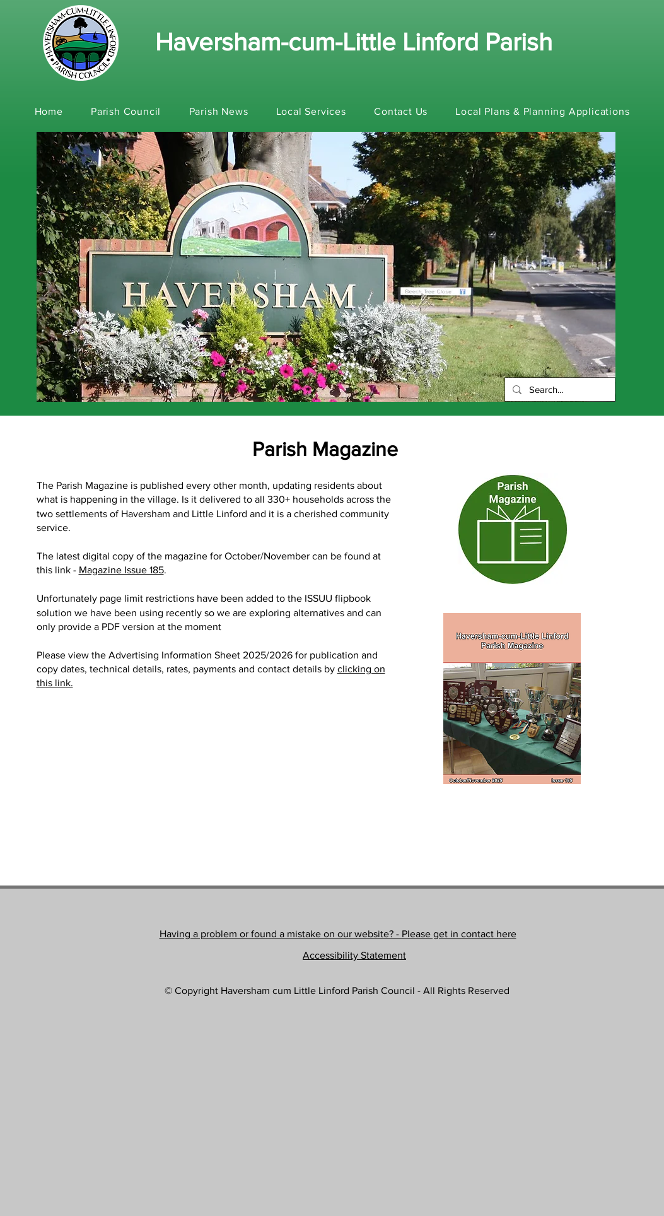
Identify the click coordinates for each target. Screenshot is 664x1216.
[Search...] (558, 389)
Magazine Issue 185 (121, 569)
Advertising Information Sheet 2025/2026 (200, 655)
